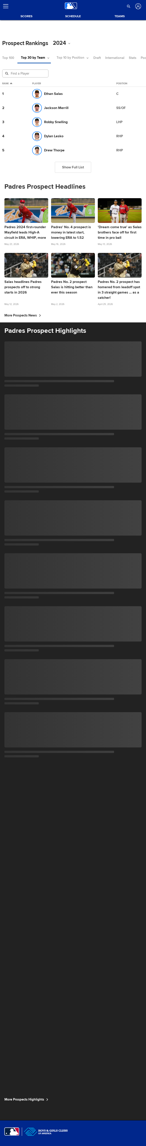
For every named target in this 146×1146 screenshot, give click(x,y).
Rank (7, 83)
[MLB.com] (12, 1131)
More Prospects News (22, 315)
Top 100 (8, 58)
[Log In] (137, 6)
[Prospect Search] (26, 73)
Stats (132, 58)
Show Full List (73, 167)
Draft (97, 58)
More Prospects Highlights (26, 1099)
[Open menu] (7, 6)
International (114, 58)
